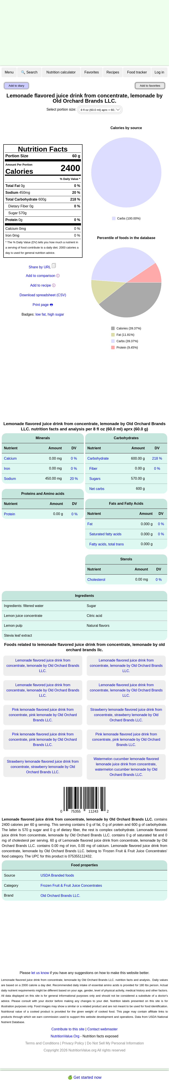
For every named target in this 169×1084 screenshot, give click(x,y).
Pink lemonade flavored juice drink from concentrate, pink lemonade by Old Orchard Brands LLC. (43, 715)
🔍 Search (29, 72)
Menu (9, 72)
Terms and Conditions (42, 1043)
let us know (40, 973)
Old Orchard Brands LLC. (60, 896)
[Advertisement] (84, 33)
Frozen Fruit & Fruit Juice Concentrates (71, 885)
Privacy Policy (73, 1043)
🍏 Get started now (84, 1077)
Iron (7, 468)
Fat (89, 524)
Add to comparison (40, 276)
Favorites (91, 72)
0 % (74, 458)
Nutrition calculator (61, 72)
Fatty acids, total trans (106, 544)
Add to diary (16, 85)
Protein (9, 514)
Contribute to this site (67, 1029)
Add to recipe (40, 285)
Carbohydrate (98, 458)
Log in (159, 72)
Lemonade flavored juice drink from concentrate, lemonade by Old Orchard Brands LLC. (42, 665)
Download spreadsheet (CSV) (43, 295)
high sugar (56, 314)
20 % (74, 479)
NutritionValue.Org (65, 1036)
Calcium (10, 458)
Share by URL (43, 267)
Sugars (95, 479)
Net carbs (96, 488)
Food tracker (137, 72)
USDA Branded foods (57, 875)
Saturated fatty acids (105, 534)
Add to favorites (150, 85)
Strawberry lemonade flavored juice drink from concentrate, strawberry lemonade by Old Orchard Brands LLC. (126, 715)
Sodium (10, 479)
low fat (40, 314)
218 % (157, 458)
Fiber (93, 468)
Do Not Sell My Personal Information (115, 1043)
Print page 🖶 (43, 305)
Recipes (113, 72)
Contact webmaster (102, 1029)
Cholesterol (96, 579)
